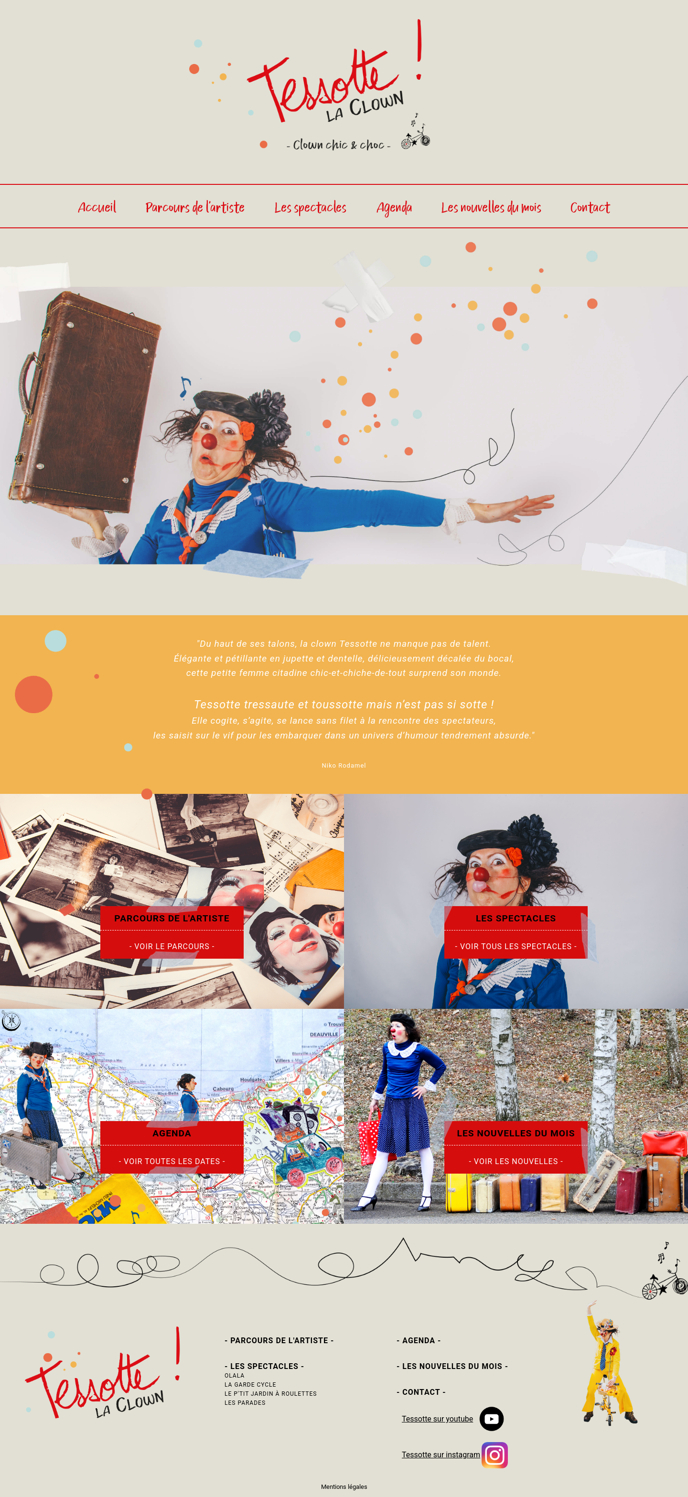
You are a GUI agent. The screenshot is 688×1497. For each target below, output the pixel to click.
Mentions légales (344, 1486)
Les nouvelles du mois (491, 208)
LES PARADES (245, 1403)
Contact (590, 208)
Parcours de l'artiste (196, 208)
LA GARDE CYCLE (250, 1384)
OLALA (235, 1375)
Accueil (97, 208)
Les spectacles (311, 208)
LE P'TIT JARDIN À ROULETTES (271, 1393)
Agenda (394, 208)
